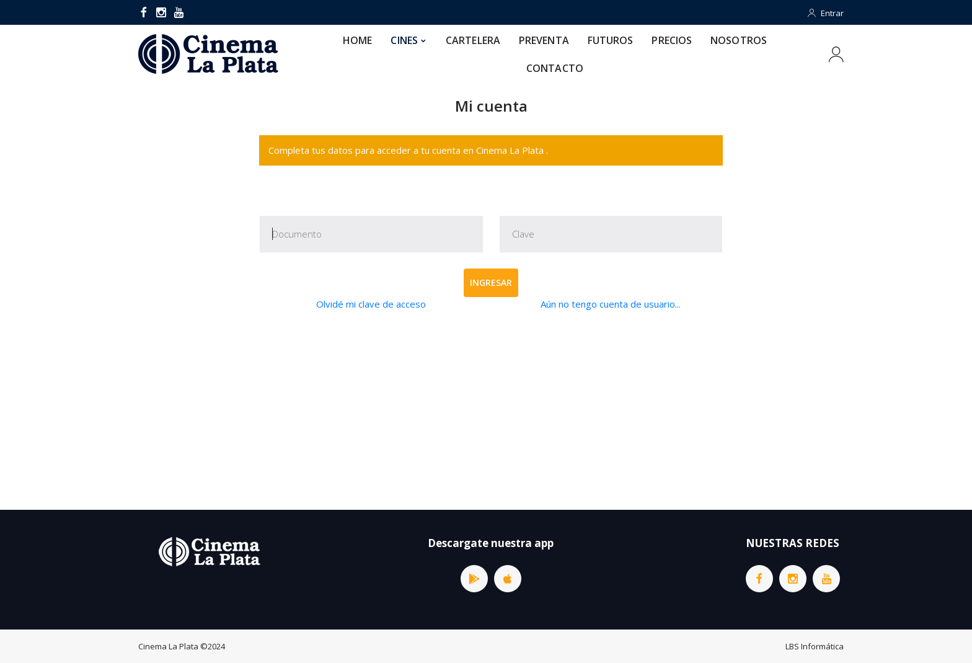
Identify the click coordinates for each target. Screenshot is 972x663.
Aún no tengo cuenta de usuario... (611, 304)
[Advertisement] (491, 410)
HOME (357, 40)
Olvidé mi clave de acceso (371, 304)
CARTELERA (473, 40)
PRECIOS (672, 40)
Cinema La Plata (168, 646)
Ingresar (491, 282)
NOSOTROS (738, 40)
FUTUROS (611, 40)
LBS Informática (814, 646)
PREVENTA (544, 40)
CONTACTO (554, 68)
